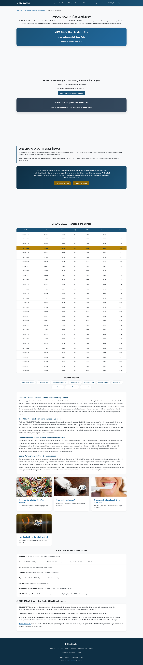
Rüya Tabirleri (121, 3)
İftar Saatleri (71, 660)
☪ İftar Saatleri (23, 3)
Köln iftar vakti (117, 382)
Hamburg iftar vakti (103, 382)
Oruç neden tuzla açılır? (65, 500)
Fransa (104, 3)
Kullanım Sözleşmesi (77, 657)
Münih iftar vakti (89, 382)
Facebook (65, 652)
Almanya (77, 3)
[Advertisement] (71, 63)
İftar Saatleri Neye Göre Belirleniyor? (33, 537)
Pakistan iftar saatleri (81, 183)
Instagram (72, 652)
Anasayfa (53, 3)
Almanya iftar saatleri (28, 382)
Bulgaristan (86, 3)
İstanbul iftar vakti (43, 382)
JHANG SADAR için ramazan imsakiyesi (71, 93)
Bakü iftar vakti (85, 387)
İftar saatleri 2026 (25, 624)
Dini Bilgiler (111, 3)
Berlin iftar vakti (57, 387)
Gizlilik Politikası (64, 657)
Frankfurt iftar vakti (71, 387)
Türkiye (70, 3)
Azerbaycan (95, 3)
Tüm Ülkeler (62, 3)
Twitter (79, 652)
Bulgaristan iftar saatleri (59, 382)
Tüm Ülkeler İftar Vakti (62, 183)
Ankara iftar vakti (75, 382)
